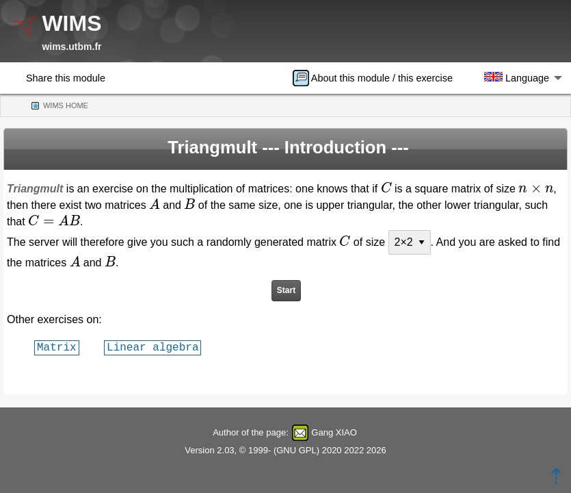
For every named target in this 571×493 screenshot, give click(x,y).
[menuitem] (377, 78)
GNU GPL (296, 450)
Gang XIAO (333, 432)
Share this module (65, 78)
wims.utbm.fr (71, 46)
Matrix (57, 347)
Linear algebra (152, 347)
